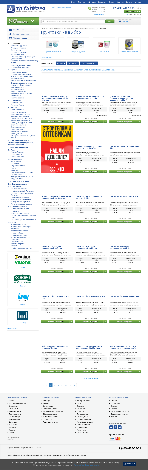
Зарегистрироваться (64, 7)
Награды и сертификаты (120, 411)
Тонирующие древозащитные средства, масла (22, 178)
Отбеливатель (16, 174)
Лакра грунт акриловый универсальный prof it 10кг (86, 247)
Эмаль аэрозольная (18, 127)
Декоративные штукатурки (53, 411)
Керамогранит (48, 406)
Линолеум (46, 401)
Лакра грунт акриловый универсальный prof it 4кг (120, 247)
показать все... (12, 328)
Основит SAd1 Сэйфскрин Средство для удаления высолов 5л (90, 97)
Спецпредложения (84, 419)
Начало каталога (54, 28)
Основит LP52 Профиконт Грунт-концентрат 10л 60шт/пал (89, 147)
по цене (60, 63)
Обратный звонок (132, 11)
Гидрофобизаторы (18, 166)
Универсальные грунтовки (21, 65)
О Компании (115, 403)
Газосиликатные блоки (17, 403)
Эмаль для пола (17, 129)
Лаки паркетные (17, 154)
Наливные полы (15, 411)
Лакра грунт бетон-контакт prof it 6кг (125, 296)
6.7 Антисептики (15, 159)
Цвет (112, 69)
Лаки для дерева (17, 156)
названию (72, 63)
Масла (13, 168)
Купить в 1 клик (57, 118)
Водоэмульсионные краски (21, 74)
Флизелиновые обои (50, 417)
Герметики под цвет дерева (21, 204)
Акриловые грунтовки (19, 46)
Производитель (47, 69)
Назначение (68, 69)
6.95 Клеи (12, 222)
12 (70, 385)
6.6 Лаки (11, 150)
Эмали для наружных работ (21, 123)
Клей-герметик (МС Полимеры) (22, 191)
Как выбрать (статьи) (85, 422)
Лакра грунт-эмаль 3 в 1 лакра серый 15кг (125, 147)
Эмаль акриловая (17, 110)
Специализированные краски (22, 83)
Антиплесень (16, 161)
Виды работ (58, 69)
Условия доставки (98, 14)
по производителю (88, 63)
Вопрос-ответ (82, 427)
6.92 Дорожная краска (17, 184)
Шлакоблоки (13, 406)
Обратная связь (83, 433)
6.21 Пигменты (14, 100)
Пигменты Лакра (17, 103)
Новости (114, 409)
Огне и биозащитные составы (22, 172)
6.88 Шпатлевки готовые (18, 181)
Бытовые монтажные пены (21, 209)
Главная (44, 28)
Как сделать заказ (83, 401)
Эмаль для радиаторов (19, 131)
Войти (54, 7)
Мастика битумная (18, 244)
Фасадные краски (17, 79)
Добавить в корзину (55, 122)
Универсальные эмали (19, 112)
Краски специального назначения (23, 81)
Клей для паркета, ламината (21, 248)
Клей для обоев (17, 233)
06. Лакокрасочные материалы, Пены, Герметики (78, 28)
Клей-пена (15, 211)
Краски (11, 433)
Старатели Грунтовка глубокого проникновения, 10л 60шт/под (89, 347)
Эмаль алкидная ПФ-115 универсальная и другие (20, 115)
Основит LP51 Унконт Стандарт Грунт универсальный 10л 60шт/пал (57, 197)
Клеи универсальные (19, 235)
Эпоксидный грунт (18, 54)
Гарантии (120, 2)
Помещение (78, 69)
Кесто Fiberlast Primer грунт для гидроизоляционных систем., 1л (123, 347)
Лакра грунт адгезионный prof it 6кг (124, 196)
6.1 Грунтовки (14, 43)
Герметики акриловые (19, 189)
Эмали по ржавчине (18, 125)
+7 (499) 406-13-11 (129, 448)
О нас (73, 2)
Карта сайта (81, 430)
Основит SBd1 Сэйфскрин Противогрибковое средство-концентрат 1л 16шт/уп (122, 98)
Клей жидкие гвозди (18, 224)
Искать (110, 21)
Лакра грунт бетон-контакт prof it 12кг (55, 297)
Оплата (111, 2)
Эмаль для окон (17, 134)
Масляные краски (17, 98)
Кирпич (11, 401)
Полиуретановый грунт (19, 52)
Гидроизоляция (14, 419)
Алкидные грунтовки (18, 48)
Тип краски (106, 69)
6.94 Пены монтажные (17, 207)
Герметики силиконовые (20, 197)
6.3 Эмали (12, 107)
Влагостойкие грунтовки (20, 67)
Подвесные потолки (50, 422)
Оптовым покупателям (119, 414)
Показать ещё (91, 379)
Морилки (14, 170)
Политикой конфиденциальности (86, 465)
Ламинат (46, 403)
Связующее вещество (92, 69)
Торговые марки (83, 414)
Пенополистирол (15, 414)
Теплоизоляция (14, 417)
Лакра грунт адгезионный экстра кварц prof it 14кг (89, 197)
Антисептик (15, 163)
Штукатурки (13, 422)
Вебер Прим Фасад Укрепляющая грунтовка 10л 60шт (55, 347)
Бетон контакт (16, 50)
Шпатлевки (13, 425)
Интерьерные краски (19, 72)
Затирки (12, 430)
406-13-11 (124, 8)
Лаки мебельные (17, 152)
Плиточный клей (17, 241)
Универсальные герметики (21, 199)
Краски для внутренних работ (22, 76)
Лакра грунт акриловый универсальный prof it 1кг (52, 247)
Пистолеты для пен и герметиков (23, 219)
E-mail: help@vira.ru (133, 14)
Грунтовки (12, 427)
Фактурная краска (17, 87)
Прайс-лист (82, 2)
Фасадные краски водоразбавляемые (18, 90)
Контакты (137, 2)
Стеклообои (47, 419)
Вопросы (125, 21)
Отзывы (129, 2)
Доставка (92, 2)
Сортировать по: (48, 63)
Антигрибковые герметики (21, 202)
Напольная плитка (50, 409)
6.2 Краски (12, 70)
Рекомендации (82, 417)
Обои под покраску (50, 414)
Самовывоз (102, 2)
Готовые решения (83, 425)
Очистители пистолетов (20, 213)
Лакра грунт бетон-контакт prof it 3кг (91, 296)
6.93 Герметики (14, 187)
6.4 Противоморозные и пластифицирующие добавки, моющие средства (21, 142)
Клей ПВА (14, 246)
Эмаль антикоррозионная (20, 120)
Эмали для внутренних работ (22, 118)
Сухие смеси (13, 409)
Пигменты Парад (17, 105)
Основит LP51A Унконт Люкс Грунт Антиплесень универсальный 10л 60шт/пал (55, 98)
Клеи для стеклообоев (19, 231)
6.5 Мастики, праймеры (18, 147)
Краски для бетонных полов (21, 85)
